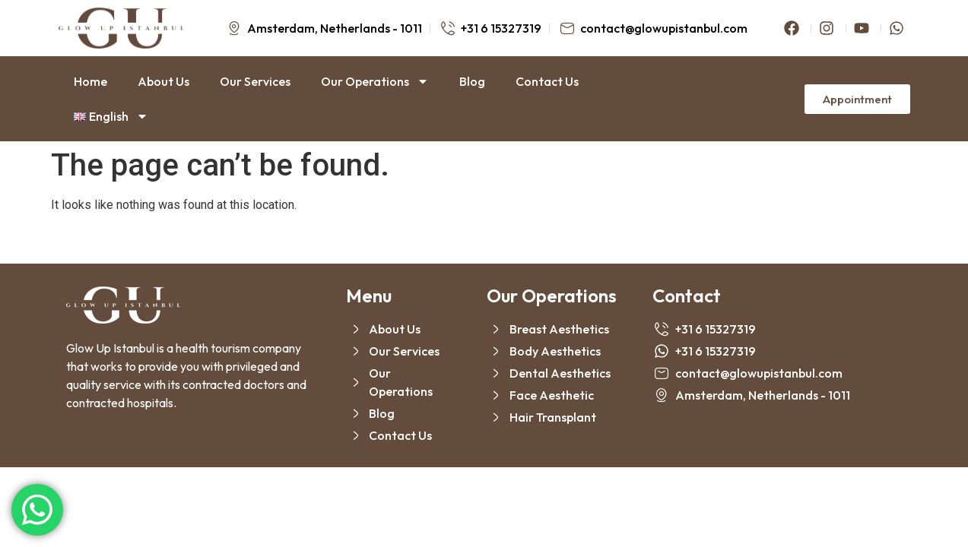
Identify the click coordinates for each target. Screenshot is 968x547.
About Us (163, 81)
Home (90, 81)
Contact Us (547, 81)
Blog (472, 81)
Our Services (255, 81)
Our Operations (375, 81)
